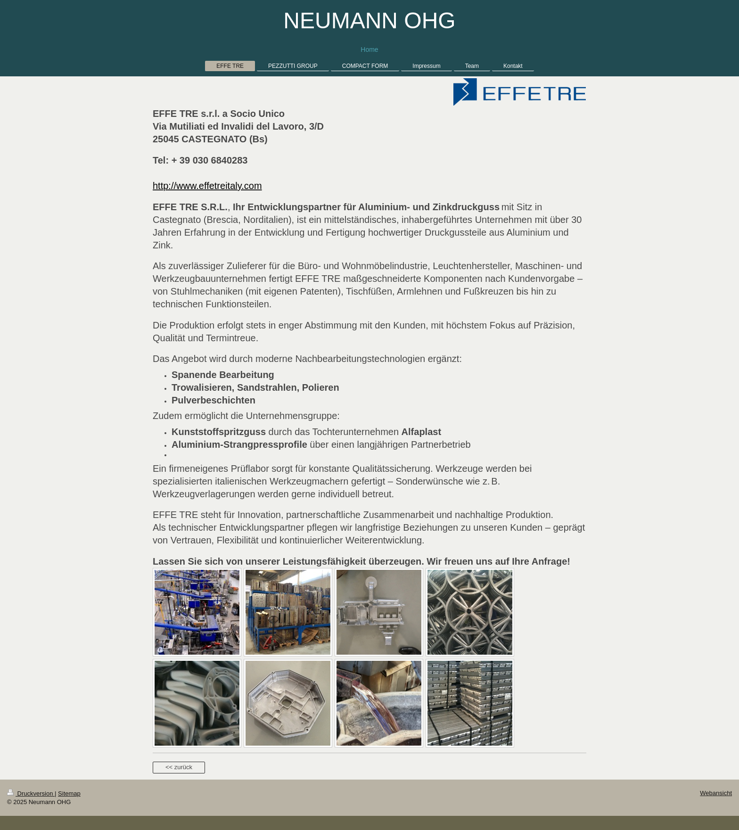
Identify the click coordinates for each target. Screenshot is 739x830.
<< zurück (178, 767)
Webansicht (716, 793)
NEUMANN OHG (369, 20)
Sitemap (69, 793)
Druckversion (31, 793)
